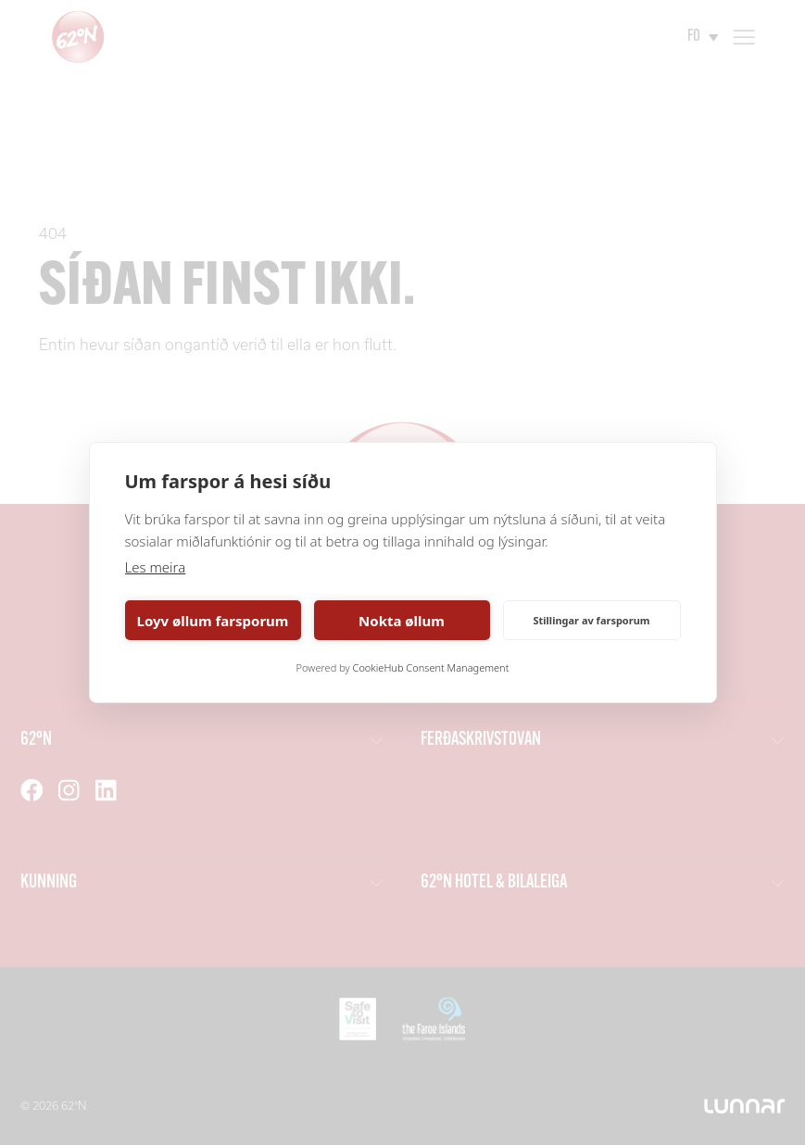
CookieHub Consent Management (431, 667)
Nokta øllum (401, 620)
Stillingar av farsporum (591, 620)
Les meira (155, 567)
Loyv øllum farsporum (213, 620)
